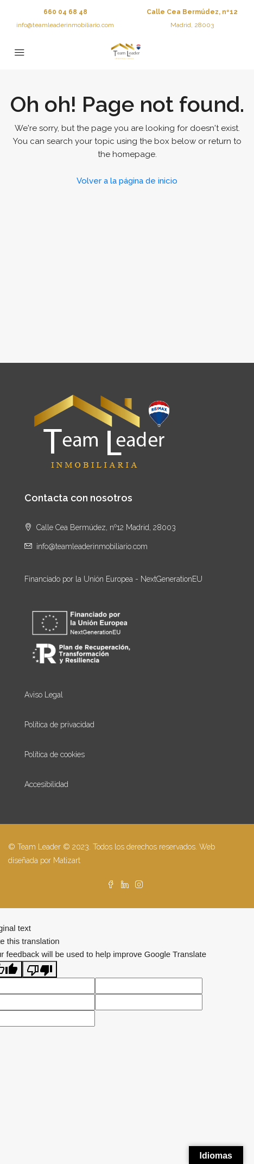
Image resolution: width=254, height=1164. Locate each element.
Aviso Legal (43, 694)
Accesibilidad (46, 784)
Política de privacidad (59, 724)
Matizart (66, 860)
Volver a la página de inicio (127, 181)
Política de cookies (54, 754)
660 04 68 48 (65, 12)
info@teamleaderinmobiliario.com (65, 25)
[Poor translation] (39, 969)
